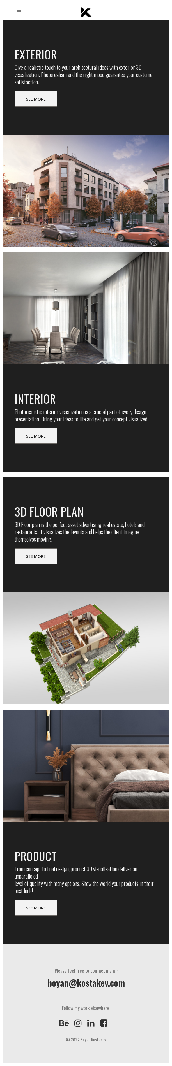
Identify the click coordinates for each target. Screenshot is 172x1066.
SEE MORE (36, 99)
